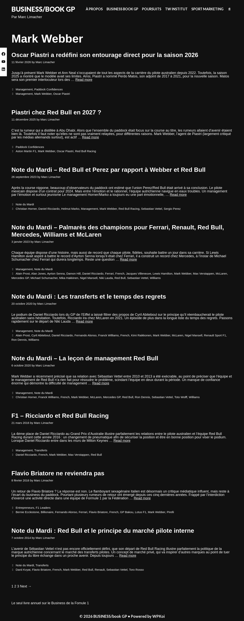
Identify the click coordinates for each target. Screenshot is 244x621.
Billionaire (47, 512)
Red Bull (119, 278)
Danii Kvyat (23, 569)
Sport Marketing (207, 9)
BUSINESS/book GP (43, 9)
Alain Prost (23, 273)
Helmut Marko (70, 208)
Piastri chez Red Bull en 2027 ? (56, 112)
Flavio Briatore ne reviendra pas (57, 473)
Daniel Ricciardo (48, 208)
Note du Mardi (25, 204)
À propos (94, 9)
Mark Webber (43, 93)
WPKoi (158, 616)
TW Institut (176, 9)
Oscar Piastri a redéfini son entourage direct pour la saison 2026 (104, 54)
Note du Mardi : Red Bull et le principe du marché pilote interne (102, 530)
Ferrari (109, 273)
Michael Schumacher (44, 278)
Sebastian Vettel (151, 208)
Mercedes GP (20, 278)
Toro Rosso (136, 569)
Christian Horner (26, 208)
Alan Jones (38, 273)
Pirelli (170, 512)
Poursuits (151, 9)
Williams (155, 278)
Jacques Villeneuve (138, 273)
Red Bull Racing (85, 151)
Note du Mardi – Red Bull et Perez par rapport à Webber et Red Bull (108, 169)
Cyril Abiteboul (40, 335)
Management (24, 89)
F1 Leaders (43, 507)
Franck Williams (108, 335)
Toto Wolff (180, 397)
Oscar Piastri (61, 93)
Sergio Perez (172, 208)
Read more (83, 80)
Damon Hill (73, 273)
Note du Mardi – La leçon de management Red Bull (84, 358)
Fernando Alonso (86, 335)
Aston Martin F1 (26, 151)
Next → (25, 586)
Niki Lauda (106, 278)
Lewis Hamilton (163, 273)
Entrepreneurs (25, 507)
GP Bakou (126, 512)
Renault (100, 569)
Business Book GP (122, 9)
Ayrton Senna (56, 273)
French (119, 273)
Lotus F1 (140, 512)
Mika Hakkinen (68, 278)
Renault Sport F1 (215, 335)
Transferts (40, 450)
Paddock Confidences (48, 89)
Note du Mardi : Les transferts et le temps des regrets (88, 296)
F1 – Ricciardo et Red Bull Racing (60, 415)
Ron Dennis (19, 339)
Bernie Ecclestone (27, 512)
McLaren (221, 273)
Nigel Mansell (88, 278)
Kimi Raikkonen (141, 335)
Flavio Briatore (98, 512)
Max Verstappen (203, 273)
